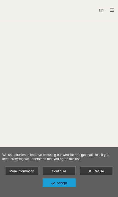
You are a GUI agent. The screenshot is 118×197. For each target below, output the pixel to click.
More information (21, 171)
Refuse (96, 171)
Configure (59, 171)
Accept (59, 183)
